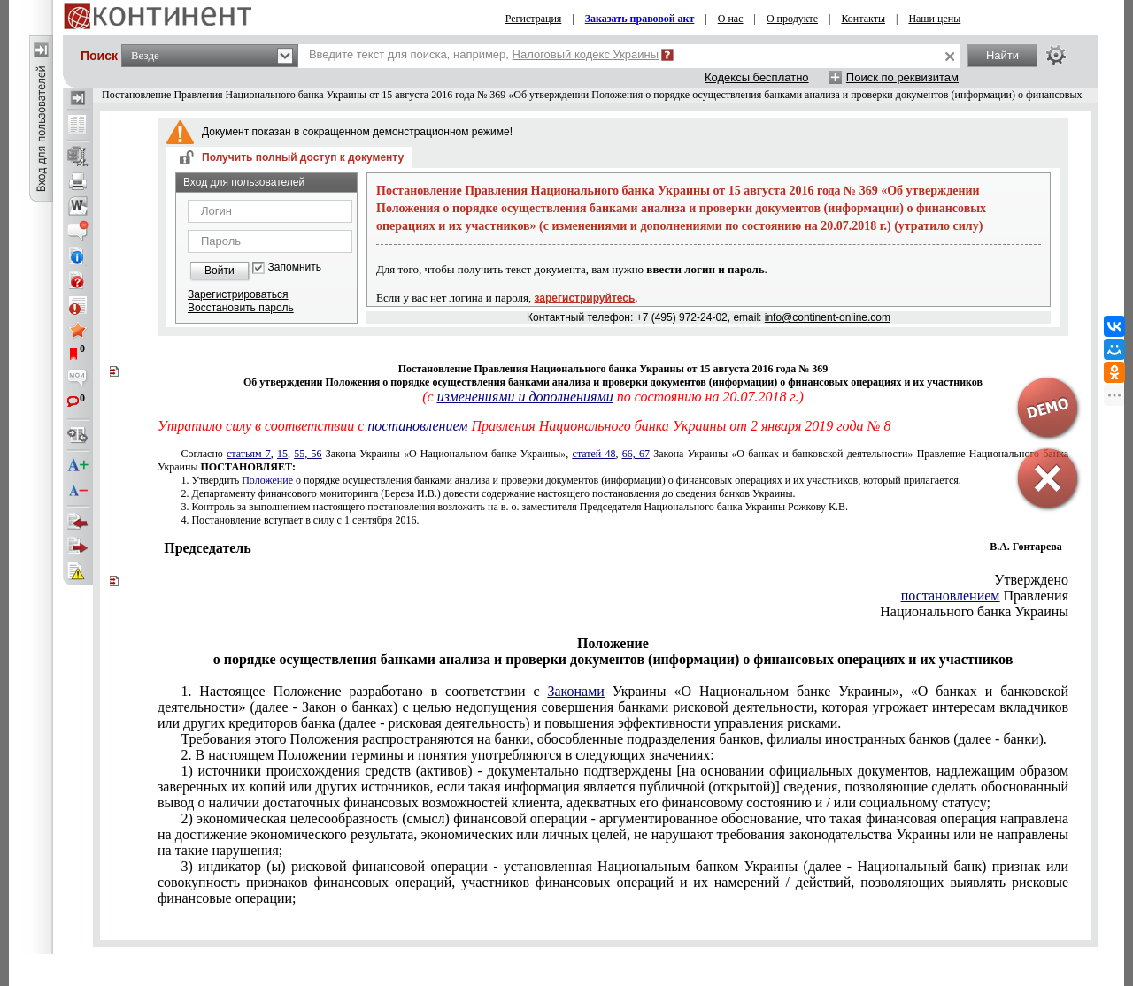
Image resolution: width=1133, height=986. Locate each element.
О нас (731, 18)
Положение (267, 480)
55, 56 (307, 453)
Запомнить (294, 267)
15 (282, 453)
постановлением (417, 425)
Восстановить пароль (241, 308)
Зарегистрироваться (238, 294)
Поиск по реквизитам (902, 77)
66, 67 (636, 453)
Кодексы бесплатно (757, 77)
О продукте (792, 18)
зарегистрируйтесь (585, 298)
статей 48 (594, 453)
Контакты (863, 18)
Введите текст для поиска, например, (484, 54)
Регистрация (533, 18)
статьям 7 (249, 453)
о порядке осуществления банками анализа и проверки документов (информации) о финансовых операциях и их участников (570, 480)
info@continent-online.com (827, 317)
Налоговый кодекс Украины (586, 54)
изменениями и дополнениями (525, 396)
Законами (575, 691)
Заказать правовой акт (640, 18)
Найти (1002, 55)
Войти (219, 270)
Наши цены (934, 18)
